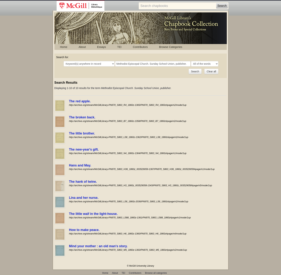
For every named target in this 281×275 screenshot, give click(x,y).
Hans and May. (80, 165)
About (82, 46)
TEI (119, 46)
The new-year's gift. (84, 149)
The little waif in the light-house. (93, 214)
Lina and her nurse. (83, 198)
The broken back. (82, 117)
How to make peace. (84, 230)
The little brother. (82, 133)
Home (63, 46)
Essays (101, 46)
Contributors (140, 46)
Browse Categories (170, 46)
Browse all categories (156, 273)
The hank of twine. (83, 181)
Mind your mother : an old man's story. (98, 246)
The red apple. (80, 101)
